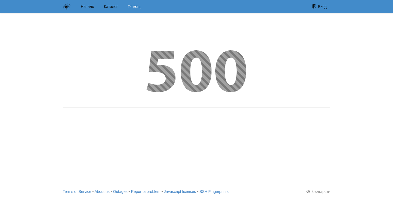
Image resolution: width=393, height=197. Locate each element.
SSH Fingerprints (214, 191)
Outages (120, 191)
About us (101, 191)
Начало (87, 6)
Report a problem (145, 191)
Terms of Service (77, 191)
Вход (319, 6)
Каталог (111, 6)
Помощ (134, 6)
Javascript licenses (180, 191)
